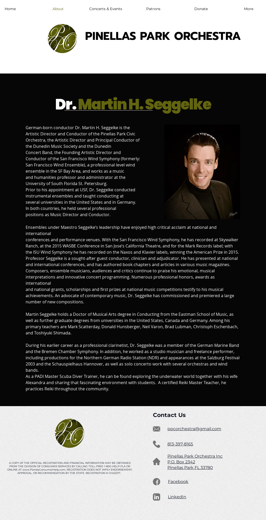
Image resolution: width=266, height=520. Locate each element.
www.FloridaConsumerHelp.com (44, 469)
